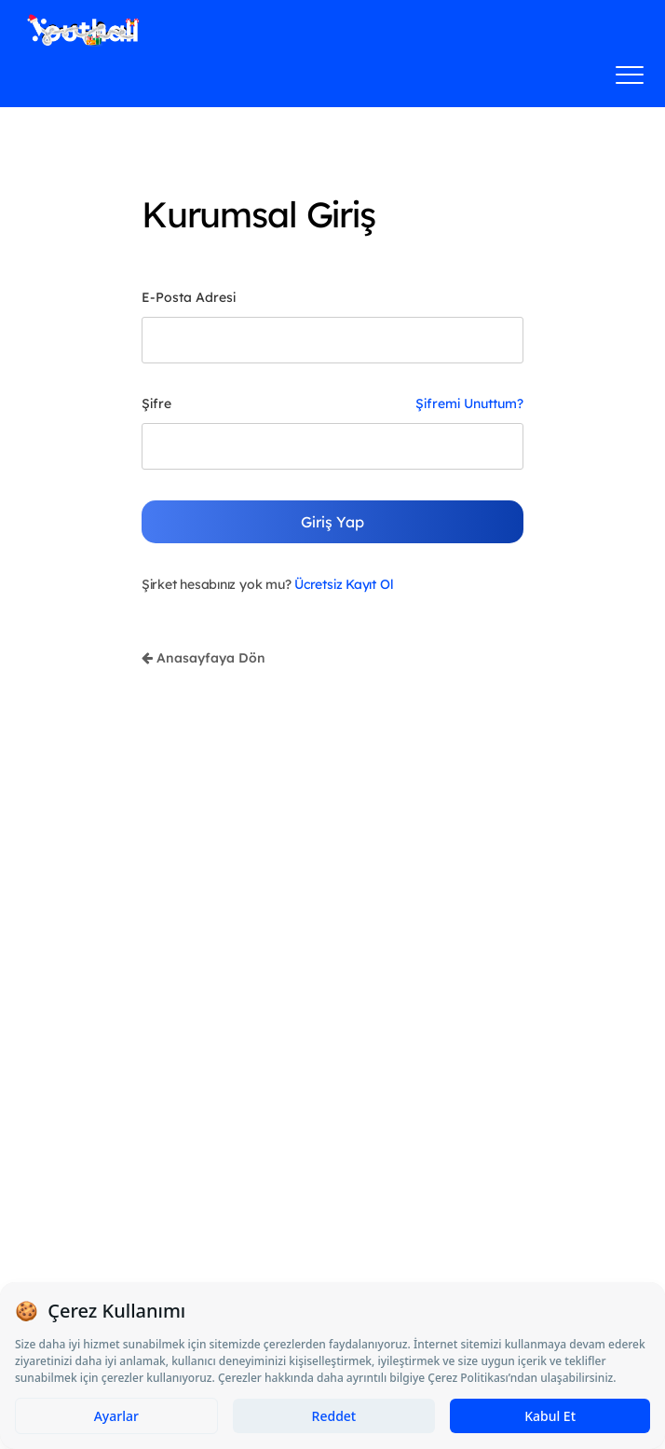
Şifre (156, 403)
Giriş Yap (332, 522)
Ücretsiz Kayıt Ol (343, 584)
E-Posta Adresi (189, 297)
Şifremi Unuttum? (469, 403)
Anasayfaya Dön (203, 657)
